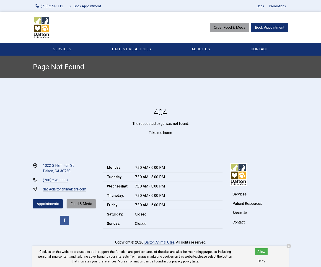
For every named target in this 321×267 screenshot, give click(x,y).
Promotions (277, 6)
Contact (259, 49)
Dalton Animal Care (159, 242)
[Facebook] (64, 220)
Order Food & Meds (229, 27)
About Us (201, 49)
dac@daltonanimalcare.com (64, 189)
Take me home (160, 133)
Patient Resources (131, 49)
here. (195, 261)
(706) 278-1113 (55, 180)
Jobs (260, 6)
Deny (261, 261)
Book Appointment (269, 27)
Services (62, 49)
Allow (261, 252)
